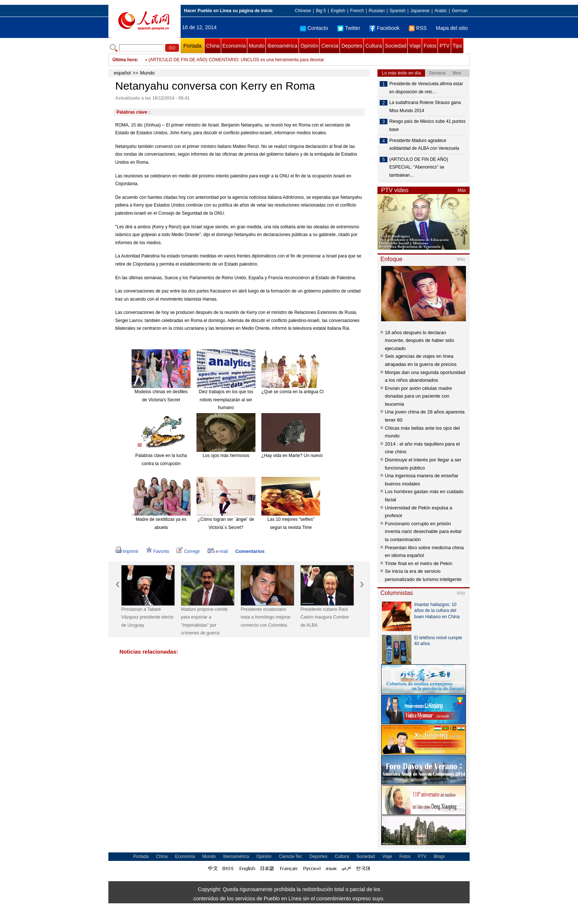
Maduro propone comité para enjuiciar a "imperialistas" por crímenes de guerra (204, 621)
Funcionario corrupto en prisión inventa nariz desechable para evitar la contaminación (423, 531)
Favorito (157, 551)
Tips (457, 46)
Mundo (257, 46)
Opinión (309, 46)
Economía (234, 46)
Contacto (314, 28)
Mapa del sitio (452, 28)
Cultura (373, 46)
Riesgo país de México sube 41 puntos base (427, 125)
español (122, 73)
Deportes (351, 46)
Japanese (419, 10)
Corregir (188, 551)
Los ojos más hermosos (226, 455)
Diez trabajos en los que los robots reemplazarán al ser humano (226, 399)
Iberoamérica (282, 46)
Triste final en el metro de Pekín (418, 563)
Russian (376, 10)
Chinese (303, 10)
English (338, 10)
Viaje (415, 46)
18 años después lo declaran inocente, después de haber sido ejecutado (419, 340)
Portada (192, 46)
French (357, 10)
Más (461, 190)
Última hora (124, 59)
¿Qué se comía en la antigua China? (297, 391)
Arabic (441, 10)
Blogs (439, 856)
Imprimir (127, 551)
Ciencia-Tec (290, 856)
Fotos (430, 46)
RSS (418, 28)
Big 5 (321, 10)
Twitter (348, 28)
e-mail (218, 551)
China (213, 46)
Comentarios (249, 551)
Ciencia (329, 46)
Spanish (397, 10)
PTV (444, 46)
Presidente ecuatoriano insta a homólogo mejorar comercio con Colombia (265, 617)
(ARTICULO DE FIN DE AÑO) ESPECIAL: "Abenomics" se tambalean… (418, 167)
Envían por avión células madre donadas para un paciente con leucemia (418, 396)
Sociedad (395, 46)
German (460, 10)
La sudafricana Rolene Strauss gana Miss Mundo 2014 (425, 106)
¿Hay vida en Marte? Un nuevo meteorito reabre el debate (318, 455)
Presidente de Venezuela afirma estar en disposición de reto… (426, 87)
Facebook (384, 28)
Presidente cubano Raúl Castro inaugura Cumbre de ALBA (324, 617)
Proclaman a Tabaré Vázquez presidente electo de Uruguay (147, 617)
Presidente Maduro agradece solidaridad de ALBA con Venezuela (424, 144)
